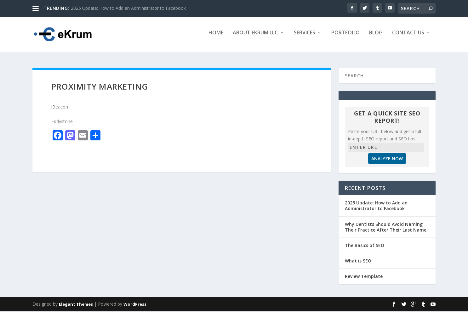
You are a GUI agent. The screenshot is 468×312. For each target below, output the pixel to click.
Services (304, 37)
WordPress (134, 305)
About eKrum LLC (255, 37)
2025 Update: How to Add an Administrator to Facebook (128, 8)
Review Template (364, 277)
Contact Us (408, 37)
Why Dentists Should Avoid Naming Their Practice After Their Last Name (385, 227)
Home (215, 37)
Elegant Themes (76, 305)
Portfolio (345, 37)
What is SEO (358, 261)
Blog (376, 37)
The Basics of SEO (364, 246)
